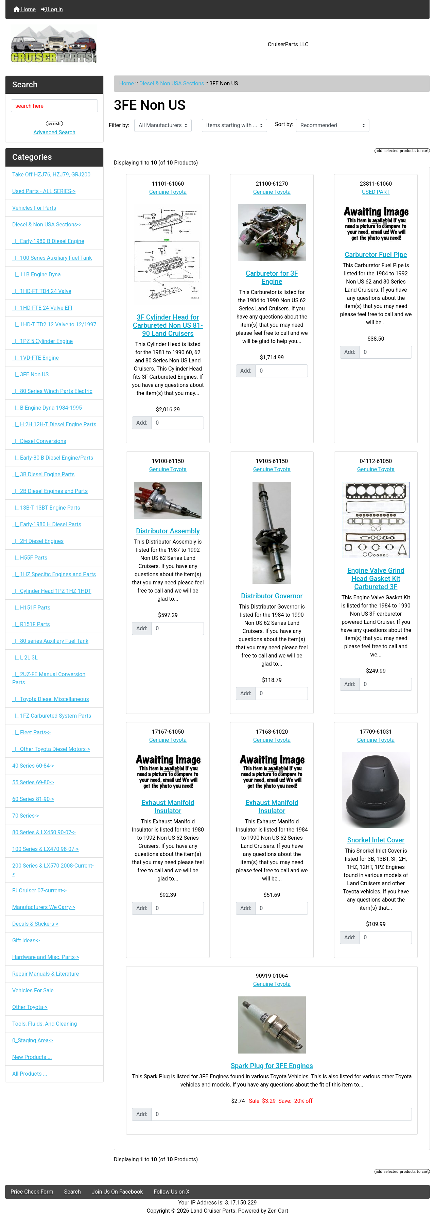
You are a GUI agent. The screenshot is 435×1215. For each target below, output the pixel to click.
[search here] (54, 105)
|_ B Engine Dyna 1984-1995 (47, 408)
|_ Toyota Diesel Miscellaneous (50, 699)
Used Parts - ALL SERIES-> (43, 191)
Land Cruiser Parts (213, 1211)
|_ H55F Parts (29, 557)
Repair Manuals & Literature (45, 974)
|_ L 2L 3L (25, 657)
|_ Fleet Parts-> (31, 732)
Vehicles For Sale (33, 990)
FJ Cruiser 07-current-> (39, 890)
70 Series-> (25, 815)
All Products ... (29, 1074)
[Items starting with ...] (234, 125)
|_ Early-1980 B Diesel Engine (48, 241)
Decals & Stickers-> (35, 924)
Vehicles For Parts (34, 208)
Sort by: (284, 124)
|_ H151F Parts (31, 607)
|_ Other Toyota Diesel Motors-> (51, 749)
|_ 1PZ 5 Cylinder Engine (42, 341)
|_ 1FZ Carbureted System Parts (51, 716)
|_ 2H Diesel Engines (38, 541)
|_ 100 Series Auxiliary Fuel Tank (52, 258)
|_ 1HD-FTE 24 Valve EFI (42, 308)
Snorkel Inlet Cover (376, 840)
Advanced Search (54, 132)
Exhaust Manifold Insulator (167, 807)
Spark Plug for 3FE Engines (272, 1066)
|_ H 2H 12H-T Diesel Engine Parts (54, 424)
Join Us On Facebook (117, 1191)
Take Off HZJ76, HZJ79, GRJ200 (51, 174)
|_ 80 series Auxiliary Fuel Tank (50, 641)
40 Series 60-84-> (33, 766)
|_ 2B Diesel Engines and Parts (50, 491)
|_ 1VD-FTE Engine (35, 358)
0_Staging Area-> (32, 1040)
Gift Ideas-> (26, 940)
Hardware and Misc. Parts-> (45, 957)
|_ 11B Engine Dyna (36, 274)
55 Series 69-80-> (33, 782)
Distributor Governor (271, 596)
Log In (52, 9)
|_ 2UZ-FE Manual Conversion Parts (48, 678)
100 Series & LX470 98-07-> (45, 849)
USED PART (376, 192)
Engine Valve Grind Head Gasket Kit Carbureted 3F (375, 578)
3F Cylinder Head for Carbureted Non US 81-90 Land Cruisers (168, 325)
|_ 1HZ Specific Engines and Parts (54, 574)
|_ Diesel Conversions (39, 441)
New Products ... (32, 1057)
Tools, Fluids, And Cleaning (44, 1024)
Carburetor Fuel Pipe (376, 255)
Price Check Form (32, 1191)
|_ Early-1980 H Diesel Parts (46, 524)
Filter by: (119, 125)
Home (25, 9)
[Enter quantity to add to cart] (177, 422)
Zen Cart (277, 1211)
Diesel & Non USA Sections (171, 83)
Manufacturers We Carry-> (43, 907)
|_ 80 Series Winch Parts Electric (52, 391)
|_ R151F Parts (31, 624)
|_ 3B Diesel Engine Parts (43, 474)
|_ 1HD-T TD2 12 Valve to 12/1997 (54, 324)
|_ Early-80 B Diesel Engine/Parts (52, 458)
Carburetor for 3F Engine (272, 277)
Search (72, 1191)
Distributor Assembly (168, 531)
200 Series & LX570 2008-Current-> (53, 869)
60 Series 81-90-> (33, 799)
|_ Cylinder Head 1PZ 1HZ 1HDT (51, 591)
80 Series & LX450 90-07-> (44, 832)
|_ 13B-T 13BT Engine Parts (46, 507)
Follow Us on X (171, 1191)
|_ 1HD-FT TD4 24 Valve (41, 291)
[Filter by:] (163, 125)
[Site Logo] (76, 44)
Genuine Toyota (168, 192)
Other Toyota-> (30, 1007)
